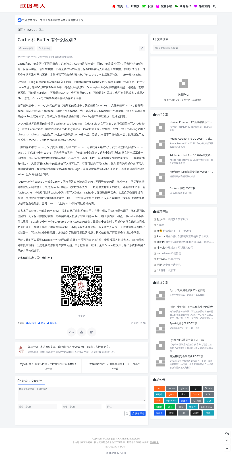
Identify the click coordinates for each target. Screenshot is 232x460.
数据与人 (66, 346)
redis (158, 400)
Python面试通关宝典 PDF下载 (187, 339)
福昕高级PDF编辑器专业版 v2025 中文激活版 (195, 171)
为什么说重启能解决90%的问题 (187, 290)
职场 (184, 412)
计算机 (196, 412)
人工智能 (197, 400)
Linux (184, 394)
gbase (184, 388)
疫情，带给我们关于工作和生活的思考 (191, 306)
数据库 (52, 323)
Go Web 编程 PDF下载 (182, 188)
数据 (41, 323)
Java (171, 394)
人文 (209, 400)
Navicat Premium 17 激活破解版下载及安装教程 (197, 122)
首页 (20, 29)
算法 (171, 412)
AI (159, 388)
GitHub (208, 388)
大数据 (159, 406)
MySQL (30, 29)
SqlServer (171, 400)
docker (171, 388)
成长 (170, 406)
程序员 (159, 412)
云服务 (184, 400)
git (196, 388)
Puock (123, 452)
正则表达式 (206, 406)
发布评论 (138, 413)
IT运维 (159, 394)
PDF (208, 394)
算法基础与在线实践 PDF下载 (186, 356)
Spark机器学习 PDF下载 (183, 323)
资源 (208, 412)
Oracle (196, 394)
